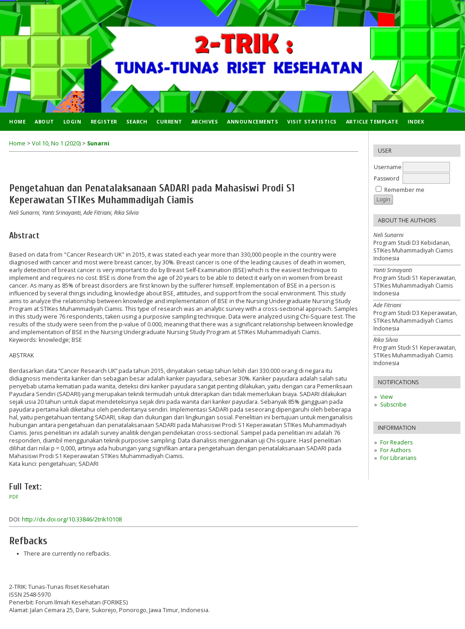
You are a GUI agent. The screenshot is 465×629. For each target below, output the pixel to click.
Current (169, 121)
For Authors (395, 450)
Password (386, 178)
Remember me (404, 190)
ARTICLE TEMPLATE (372, 121)
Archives (204, 121)
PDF (14, 497)
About (44, 121)
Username (388, 167)
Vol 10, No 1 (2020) (56, 143)
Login (72, 121)
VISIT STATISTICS (312, 121)
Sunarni (98, 143)
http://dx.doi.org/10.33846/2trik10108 (72, 519)
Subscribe (393, 404)
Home (17, 121)
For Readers (396, 442)
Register (104, 121)
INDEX (416, 121)
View (386, 397)
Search (136, 121)
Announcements (252, 121)
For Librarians (398, 458)
